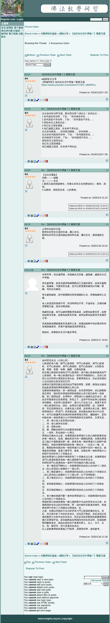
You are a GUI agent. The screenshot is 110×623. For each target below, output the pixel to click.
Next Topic (66, 55)
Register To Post (99, 55)
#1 (107, 74)
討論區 (16, 31)
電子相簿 (13, 34)
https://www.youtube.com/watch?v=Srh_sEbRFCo (68, 85)
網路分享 (63, 33)
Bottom (31, 55)
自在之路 (29, 270)
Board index (31, 33)
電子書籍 (18, 28)
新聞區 (9, 28)
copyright (67, 618)
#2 (107, 109)
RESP (27, 74)
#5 (107, 270)
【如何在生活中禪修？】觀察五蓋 (88, 33)
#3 (107, 170)
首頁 (3, 28)
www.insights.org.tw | (49, 618)
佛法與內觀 (7, 31)
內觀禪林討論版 (49, 33)
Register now (8, 19)
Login (20, 19)
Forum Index (32, 27)
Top (28, 562)
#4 (107, 224)
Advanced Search (99, 580)
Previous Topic (48, 55)
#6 (107, 356)
